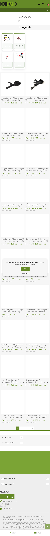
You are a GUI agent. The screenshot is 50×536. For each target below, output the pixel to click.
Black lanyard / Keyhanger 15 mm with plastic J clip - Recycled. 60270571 (36, 100)
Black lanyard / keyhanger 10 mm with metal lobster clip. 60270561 (36, 312)
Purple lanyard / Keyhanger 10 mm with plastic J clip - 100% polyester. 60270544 (36, 135)
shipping (9, 104)
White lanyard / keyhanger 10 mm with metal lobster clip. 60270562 (12, 347)
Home (21, 21)
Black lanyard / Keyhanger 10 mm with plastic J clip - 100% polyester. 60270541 (12, 100)
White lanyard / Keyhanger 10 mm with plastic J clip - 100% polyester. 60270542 (12, 135)
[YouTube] (12, 496)
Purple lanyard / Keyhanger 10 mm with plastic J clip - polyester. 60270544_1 (12, 171)
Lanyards (7, 46)
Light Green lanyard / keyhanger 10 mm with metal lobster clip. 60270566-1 (12, 382)
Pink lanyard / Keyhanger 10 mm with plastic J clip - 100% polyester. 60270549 (12, 276)
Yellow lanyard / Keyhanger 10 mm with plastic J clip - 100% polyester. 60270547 (36, 206)
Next (32, 428)
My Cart (47, 4)
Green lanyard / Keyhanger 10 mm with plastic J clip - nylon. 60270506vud (36, 276)
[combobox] (23, 10)
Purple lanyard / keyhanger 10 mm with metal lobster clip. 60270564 (36, 417)
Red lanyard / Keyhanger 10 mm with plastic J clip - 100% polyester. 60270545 (36, 171)
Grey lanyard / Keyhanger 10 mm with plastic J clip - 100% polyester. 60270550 (36, 241)
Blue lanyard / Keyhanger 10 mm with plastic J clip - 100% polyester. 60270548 (12, 241)
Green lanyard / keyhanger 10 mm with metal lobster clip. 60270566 (36, 347)
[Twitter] (2, 496)
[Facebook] (7, 496)
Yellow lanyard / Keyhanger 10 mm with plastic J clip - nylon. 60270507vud (12, 312)
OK (25, 269)
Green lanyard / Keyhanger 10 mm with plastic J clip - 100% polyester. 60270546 (12, 206)
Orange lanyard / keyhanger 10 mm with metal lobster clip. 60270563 (36, 382)
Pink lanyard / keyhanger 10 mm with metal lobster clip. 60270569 (12, 417)
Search (48, 10)
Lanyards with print (19, 65)
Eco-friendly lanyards (7, 65)
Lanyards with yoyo (19, 46)
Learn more (25, 273)
